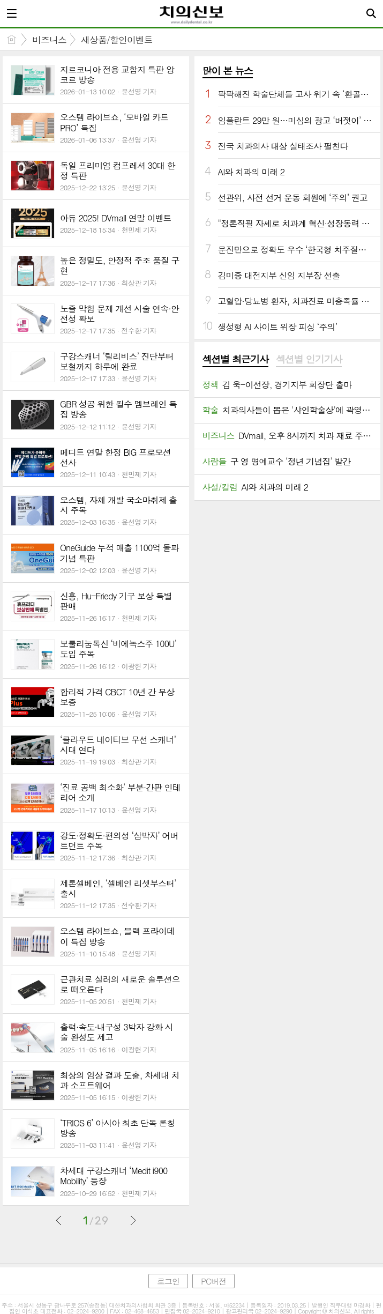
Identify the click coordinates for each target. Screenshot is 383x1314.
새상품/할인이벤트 (117, 39)
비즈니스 (49, 39)
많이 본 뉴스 (227, 70)
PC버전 (213, 1281)
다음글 (133, 1220)
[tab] (235, 360)
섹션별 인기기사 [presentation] (309, 359)
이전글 (59, 1220)
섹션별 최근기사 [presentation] (235, 359)
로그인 (168, 1281)
